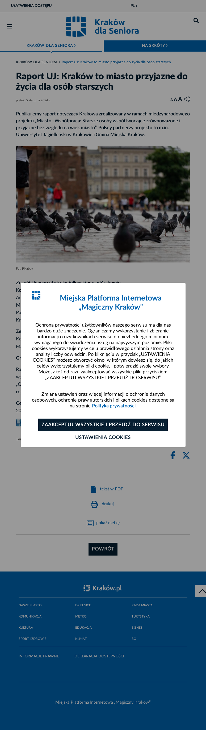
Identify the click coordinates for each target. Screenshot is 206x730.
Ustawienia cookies (103, 437)
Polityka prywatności (114, 406)
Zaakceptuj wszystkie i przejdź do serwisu (103, 425)
